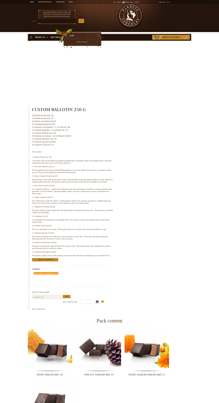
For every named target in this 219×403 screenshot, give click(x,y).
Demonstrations (45, 2)
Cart (170, 13)
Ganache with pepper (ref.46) (139, 194)
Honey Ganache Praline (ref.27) (140, 111)
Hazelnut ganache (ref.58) (138, 175)
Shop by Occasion (76, 33)
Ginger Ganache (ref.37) (138, 135)
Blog (71, 2)
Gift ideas (56, 33)
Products (41, 33)
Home (29, 38)
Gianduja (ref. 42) (135, 156)
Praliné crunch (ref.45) (137, 166)
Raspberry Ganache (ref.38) (139, 147)
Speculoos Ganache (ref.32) (139, 123)
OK (60, 21)
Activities (96, 33)
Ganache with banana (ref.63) (140, 185)
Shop (32, 2)
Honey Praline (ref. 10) (137, 93)
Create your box (171, 33)
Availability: (130, 214)
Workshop (60, 2)
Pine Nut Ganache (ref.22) (138, 102)
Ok (161, 232)
